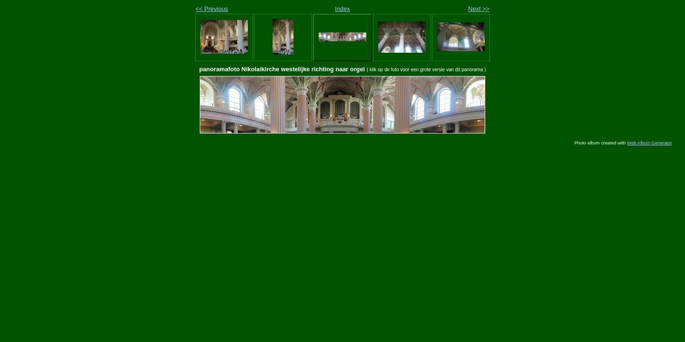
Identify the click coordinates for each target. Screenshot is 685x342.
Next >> (478, 8)
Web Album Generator (649, 142)
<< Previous (212, 8)
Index (342, 8)
